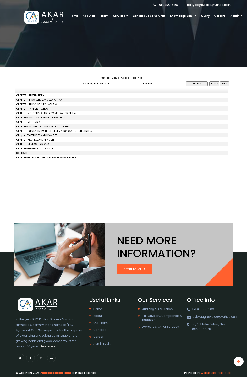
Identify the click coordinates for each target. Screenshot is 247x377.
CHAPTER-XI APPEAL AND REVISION (35, 139)
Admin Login (102, 344)
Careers (221, 16)
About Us (94, 16)
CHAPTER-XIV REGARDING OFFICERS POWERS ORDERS (46, 157)
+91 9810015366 (166, 5)
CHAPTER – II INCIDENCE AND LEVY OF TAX (39, 99)
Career (98, 337)
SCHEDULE (22, 153)
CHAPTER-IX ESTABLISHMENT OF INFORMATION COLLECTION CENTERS (54, 130)
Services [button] (123, 16)
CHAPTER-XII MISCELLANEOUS (32, 144)
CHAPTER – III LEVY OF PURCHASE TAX (36, 104)
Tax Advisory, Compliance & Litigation (162, 318)
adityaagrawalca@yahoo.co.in (207, 5)
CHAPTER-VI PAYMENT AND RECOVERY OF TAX (41, 117)
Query (207, 16)
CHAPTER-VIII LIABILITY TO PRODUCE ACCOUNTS (43, 126)
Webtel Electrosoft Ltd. (216, 373)
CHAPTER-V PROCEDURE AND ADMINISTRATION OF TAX (46, 113)
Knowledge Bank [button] (185, 16)
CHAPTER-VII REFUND (28, 122)
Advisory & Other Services (160, 327)
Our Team (100, 323)
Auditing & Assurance (157, 309)
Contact (99, 330)
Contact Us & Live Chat (152, 16)
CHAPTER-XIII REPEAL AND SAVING (34, 148)
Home (80, 16)
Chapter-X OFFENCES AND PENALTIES (36, 135)
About (97, 316)
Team (109, 16)
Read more (48, 346)
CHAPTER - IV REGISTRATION (32, 108)
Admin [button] (235, 16)
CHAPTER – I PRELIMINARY (30, 95)
